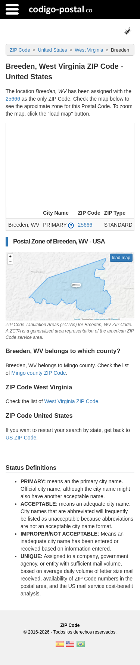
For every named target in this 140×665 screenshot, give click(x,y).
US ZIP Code (21, 438)
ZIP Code (70, 625)
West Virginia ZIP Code (71, 401)
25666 (13, 99)
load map (121, 257)
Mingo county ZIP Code (39, 373)
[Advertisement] (70, 164)
